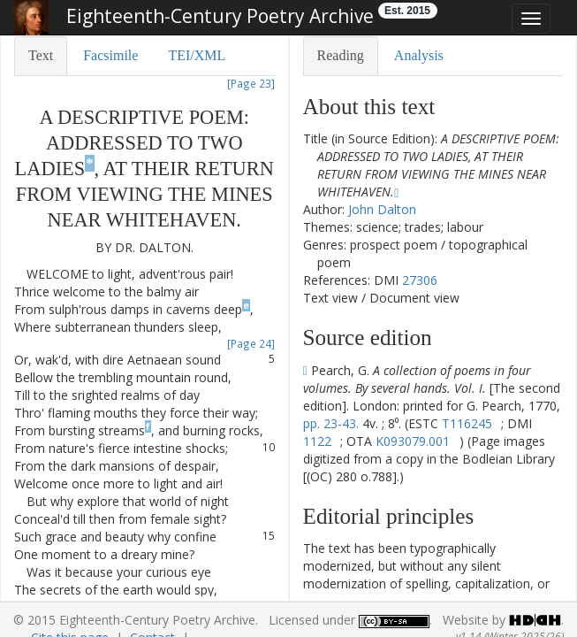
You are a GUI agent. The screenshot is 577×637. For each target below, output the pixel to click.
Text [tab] (40, 55)
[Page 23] (251, 83)
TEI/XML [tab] (196, 55)
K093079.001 (413, 441)
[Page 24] (251, 343)
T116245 (467, 423)
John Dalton (382, 209)
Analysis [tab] (419, 55)
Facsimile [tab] (110, 55)
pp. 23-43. (331, 423)
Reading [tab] (340, 55)
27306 (419, 280)
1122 (317, 441)
